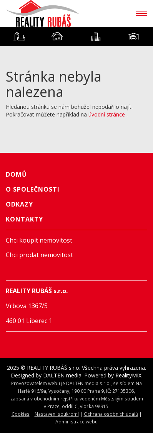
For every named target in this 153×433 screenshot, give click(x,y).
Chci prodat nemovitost (39, 255)
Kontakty (24, 219)
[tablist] (76, 36)
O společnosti (33, 189)
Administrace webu (76, 421)
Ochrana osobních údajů (111, 414)
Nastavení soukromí (57, 414)
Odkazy (19, 204)
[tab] (19, 36)
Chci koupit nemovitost (39, 240)
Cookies (21, 414)
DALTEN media (62, 375)
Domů (16, 174)
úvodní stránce (106, 114)
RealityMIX (128, 375)
